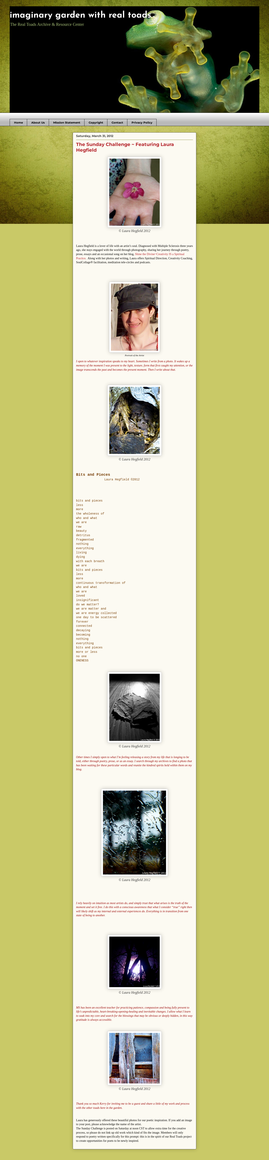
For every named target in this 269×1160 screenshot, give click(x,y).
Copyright (96, 122)
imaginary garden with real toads (80, 15)
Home (18, 122)
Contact (117, 122)
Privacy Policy (142, 122)
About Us (38, 122)
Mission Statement (66, 122)
